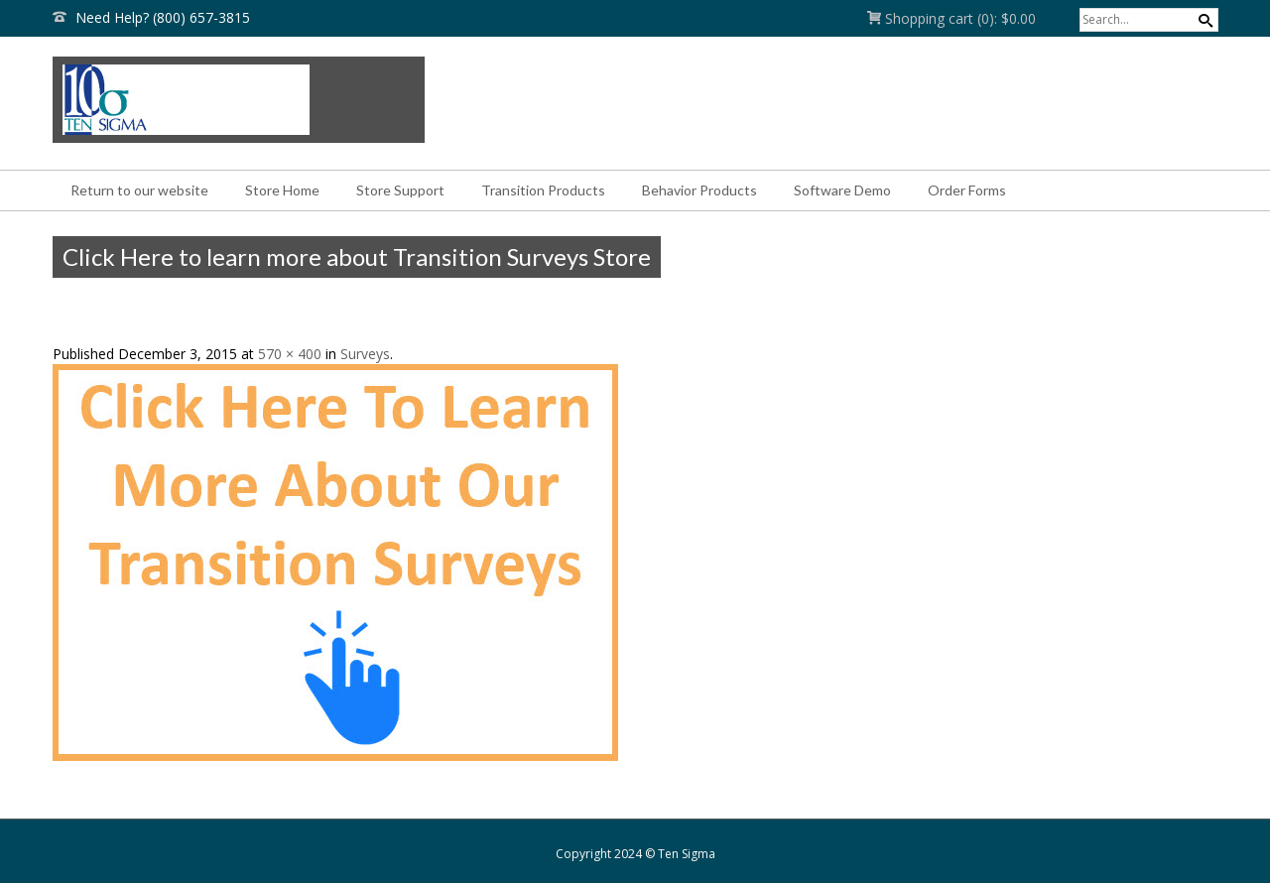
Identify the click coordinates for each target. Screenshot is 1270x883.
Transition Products (543, 190)
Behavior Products (699, 190)
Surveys (365, 353)
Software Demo (842, 190)
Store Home (282, 190)
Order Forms (967, 190)
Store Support (400, 190)
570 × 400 (289, 353)
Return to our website (139, 190)
